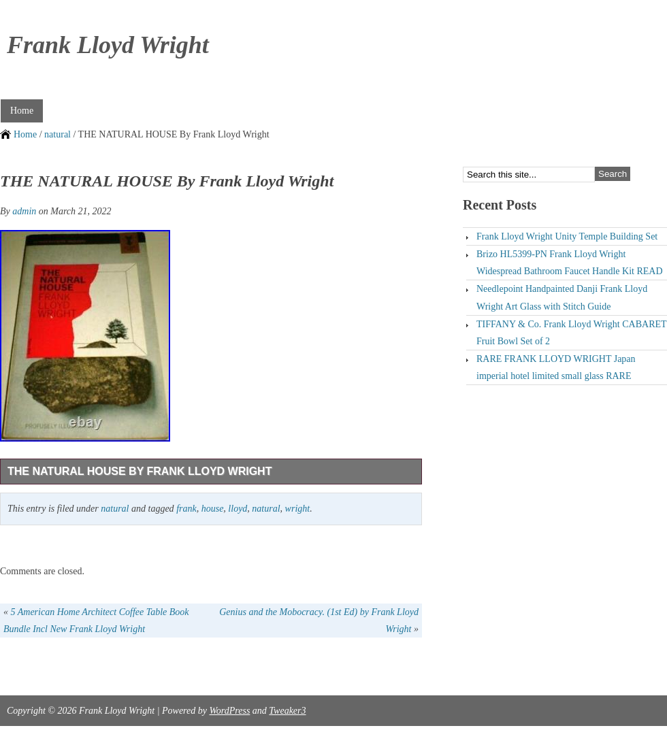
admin (24, 211)
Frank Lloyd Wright (108, 45)
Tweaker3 (287, 711)
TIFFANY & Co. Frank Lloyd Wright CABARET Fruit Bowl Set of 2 (571, 332)
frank (186, 508)
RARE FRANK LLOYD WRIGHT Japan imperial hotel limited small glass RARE (556, 367)
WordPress (229, 711)
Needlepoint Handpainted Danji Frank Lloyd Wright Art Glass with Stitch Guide (561, 297)
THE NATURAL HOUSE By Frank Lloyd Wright (139, 471)
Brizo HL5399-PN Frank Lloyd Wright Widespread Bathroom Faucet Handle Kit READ (569, 262)
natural (57, 134)
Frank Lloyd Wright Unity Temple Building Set (566, 236)
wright (297, 508)
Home (21, 110)
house (212, 508)
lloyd (237, 508)
